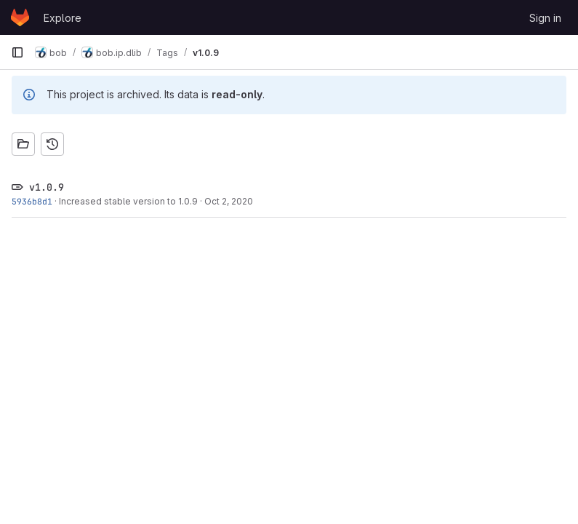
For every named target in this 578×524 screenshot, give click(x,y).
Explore (62, 18)
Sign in (545, 18)
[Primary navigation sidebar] (17, 52)
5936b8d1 (32, 201)
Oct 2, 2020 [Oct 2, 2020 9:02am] (228, 201)
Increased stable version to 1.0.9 (128, 201)
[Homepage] (20, 17)
